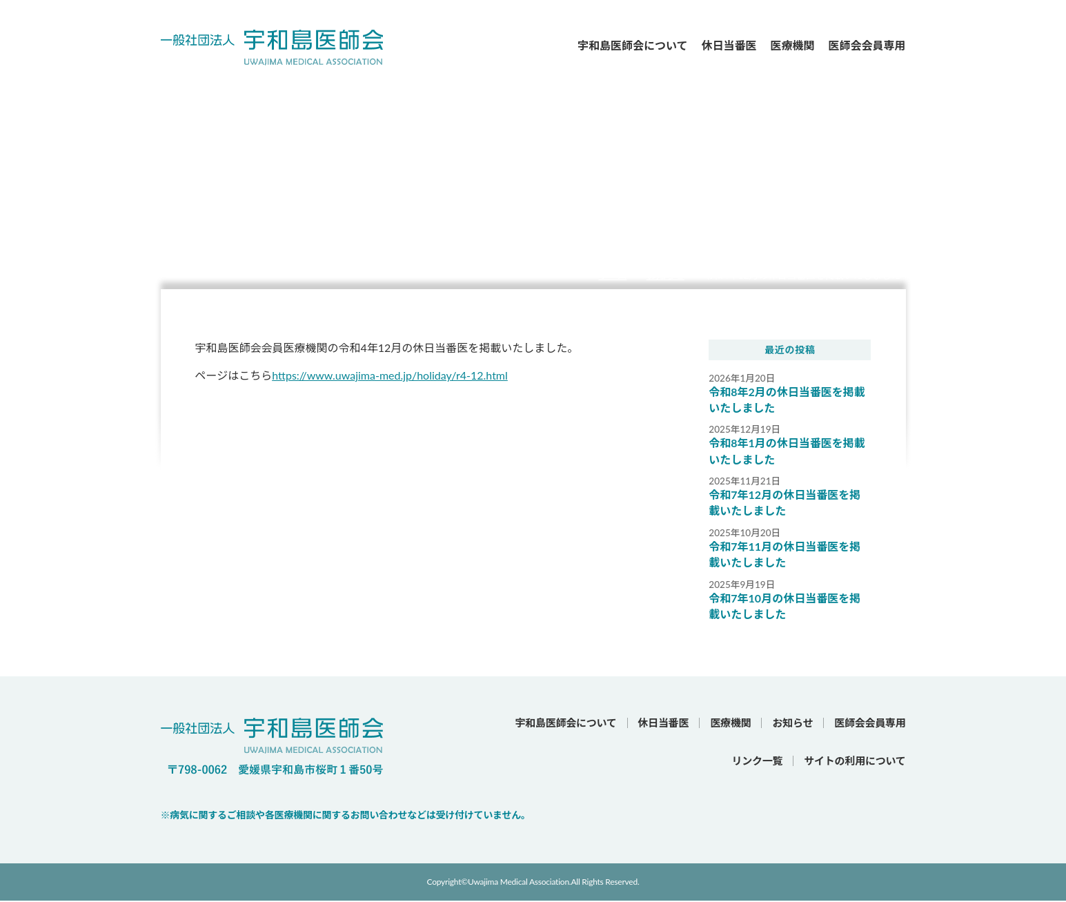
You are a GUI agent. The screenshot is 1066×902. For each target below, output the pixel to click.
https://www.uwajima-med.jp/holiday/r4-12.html (390, 375)
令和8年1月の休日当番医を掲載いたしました (787, 452)
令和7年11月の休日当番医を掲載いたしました (784, 555)
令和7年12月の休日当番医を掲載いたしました (784, 503)
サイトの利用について (854, 762)
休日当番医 (728, 45)
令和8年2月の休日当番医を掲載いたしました (787, 400)
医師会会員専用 (866, 45)
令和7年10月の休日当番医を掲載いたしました (784, 607)
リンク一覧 (757, 762)
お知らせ (665, 275)
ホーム (612, 275)
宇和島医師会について (633, 45)
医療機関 (792, 45)
